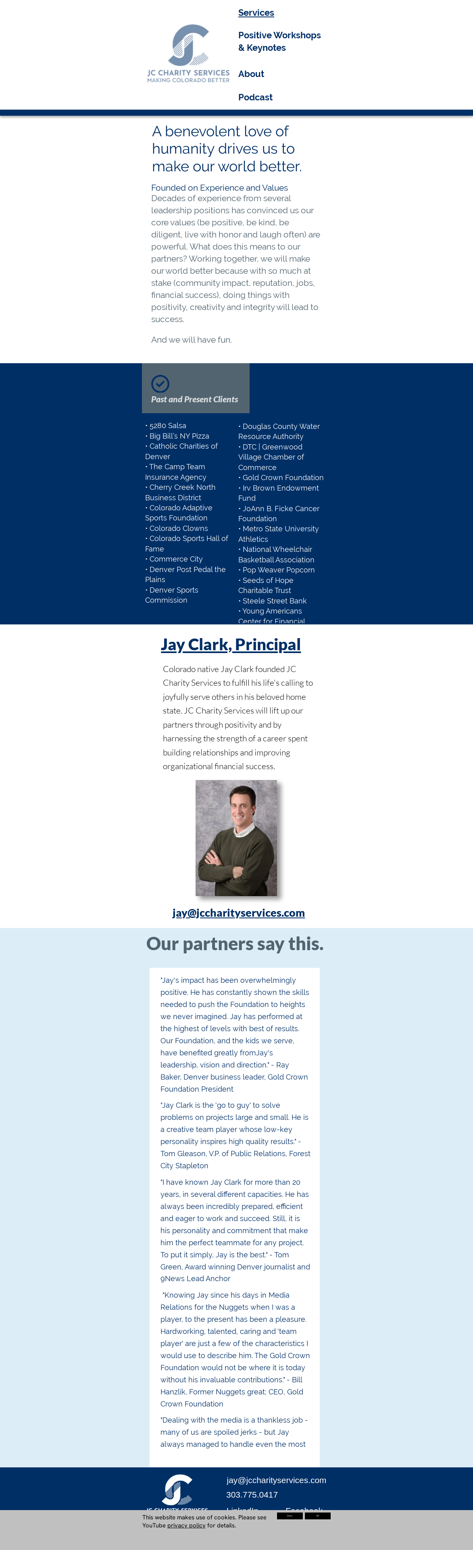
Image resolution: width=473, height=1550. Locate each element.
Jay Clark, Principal (231, 644)
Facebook (304, 1510)
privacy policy (186, 1525)
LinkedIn (242, 1510)
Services (256, 12)
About (251, 74)
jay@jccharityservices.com (239, 912)
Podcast (255, 97)
